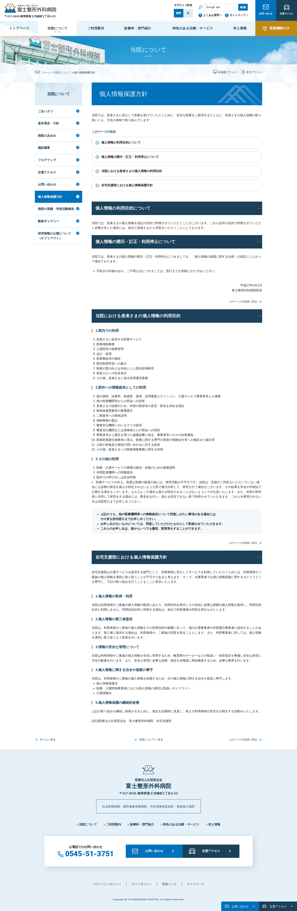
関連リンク (169, 884)
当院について (62, 72)
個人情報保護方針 (50, 196)
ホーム (46, 72)
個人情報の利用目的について (121, 142)
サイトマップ (237, 15)
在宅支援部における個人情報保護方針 (127, 185)
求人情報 (215, 824)
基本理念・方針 (48, 123)
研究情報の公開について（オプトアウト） (54, 236)
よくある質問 (211, 15)
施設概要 (44, 147)
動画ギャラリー (48, 221)
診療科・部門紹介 (142, 824)
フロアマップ (47, 160)
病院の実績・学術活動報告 (56, 208)
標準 (178, 13)
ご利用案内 (113, 824)
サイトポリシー (142, 884)
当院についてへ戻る (151, 739)
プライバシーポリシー (107, 884)
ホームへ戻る (48, 739)
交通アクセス (286, 15)
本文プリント (254, 72)
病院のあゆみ (47, 135)
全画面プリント (227, 72)
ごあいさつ (45, 111)
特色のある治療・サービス (181, 824)
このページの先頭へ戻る (242, 301)
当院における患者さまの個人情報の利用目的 (131, 171)
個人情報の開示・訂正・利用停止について (130, 156)
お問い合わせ (265, 15)
